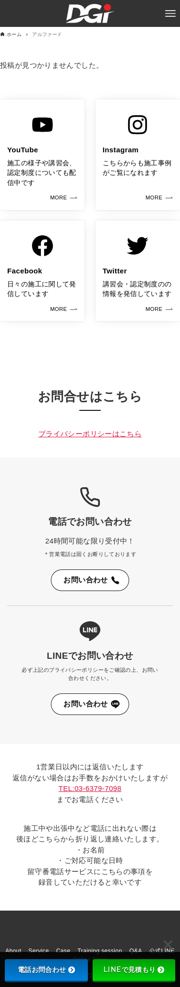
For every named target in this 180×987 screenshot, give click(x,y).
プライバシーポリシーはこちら (90, 434)
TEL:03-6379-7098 (90, 788)
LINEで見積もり (133, 969)
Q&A (135, 951)
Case (63, 951)
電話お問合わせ (46, 969)
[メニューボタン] (170, 13)
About (13, 951)
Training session (100, 951)
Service (38, 951)
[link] (42, 154)
